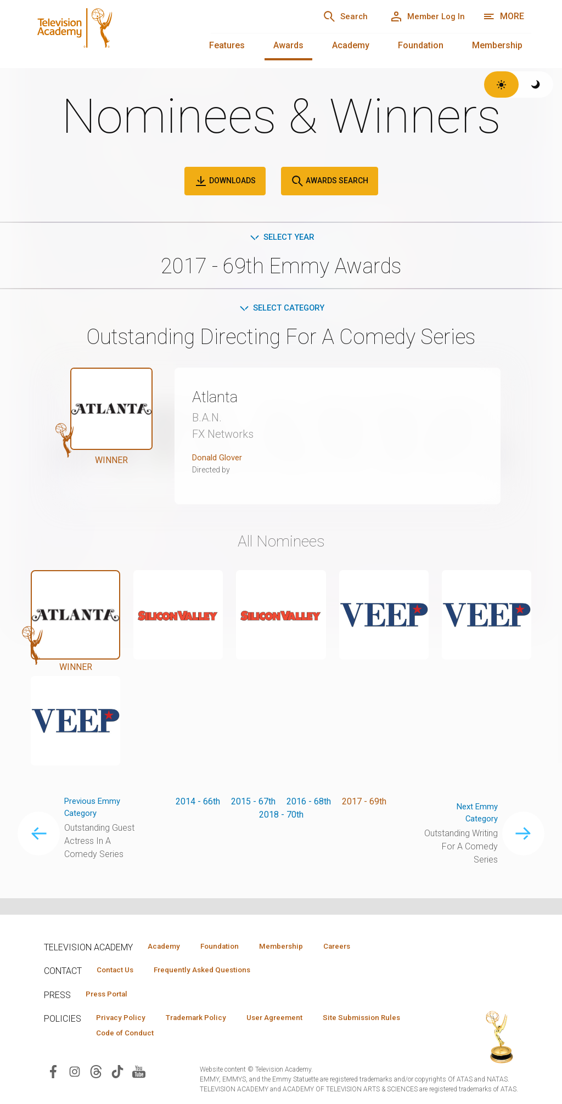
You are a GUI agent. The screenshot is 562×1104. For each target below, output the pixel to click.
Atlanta (219, 398)
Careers (363, 946)
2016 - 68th (308, 803)
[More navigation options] (503, 16)
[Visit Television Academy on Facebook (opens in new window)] (53, 1075)
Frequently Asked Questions (214, 971)
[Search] (331, 16)
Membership (497, 45)
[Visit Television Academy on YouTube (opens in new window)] (139, 1075)
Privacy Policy (124, 1020)
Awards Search (329, 181)
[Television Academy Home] (110, 32)
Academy (350, 45)
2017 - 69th (364, 803)
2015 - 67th (253, 803)
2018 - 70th (281, 817)
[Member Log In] (422, 16)
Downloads (225, 181)
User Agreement (295, 1020)
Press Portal (110, 996)
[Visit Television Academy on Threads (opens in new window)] (96, 1075)
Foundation (420, 45)
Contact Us (118, 971)
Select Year (281, 238)
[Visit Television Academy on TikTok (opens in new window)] (117, 1075)
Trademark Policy (208, 1020)
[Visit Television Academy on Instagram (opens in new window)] (74, 1075)
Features (227, 45)
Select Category (281, 310)
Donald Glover (219, 459)
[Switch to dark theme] (536, 84)
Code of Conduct (235, 1036)
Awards (288, 45)
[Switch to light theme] (501, 84)
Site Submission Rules (139, 1036)
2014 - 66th (198, 803)
